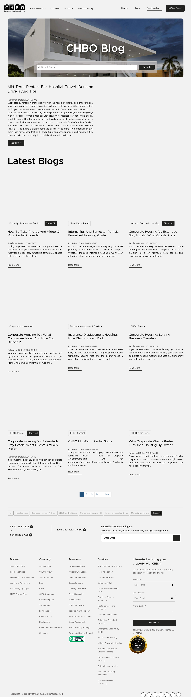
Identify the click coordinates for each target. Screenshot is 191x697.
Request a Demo (76, 583)
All (10, 513)
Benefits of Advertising (20, 583)
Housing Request (105, 572)
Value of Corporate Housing (145, 223)
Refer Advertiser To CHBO (80, 616)
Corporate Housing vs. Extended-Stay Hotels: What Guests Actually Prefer (33, 445)
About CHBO (45, 566)
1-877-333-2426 (21, 526)
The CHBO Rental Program (110, 566)
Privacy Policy (45, 616)
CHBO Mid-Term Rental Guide (90, 441)
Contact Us (68, 9)
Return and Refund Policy (50, 628)
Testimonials (45, 605)
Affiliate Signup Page (19, 589)
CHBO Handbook (76, 605)
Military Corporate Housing (110, 643)
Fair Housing (45, 611)
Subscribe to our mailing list (117, 526)
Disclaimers (44, 622)
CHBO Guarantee (46, 594)
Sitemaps (43, 633)
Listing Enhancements (107, 615)
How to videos (75, 600)
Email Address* (139, 593)
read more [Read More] (13, 265)
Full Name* (137, 579)
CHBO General (138, 326)
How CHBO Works (37, 9)
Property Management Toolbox (25, 223)
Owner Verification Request (81, 633)
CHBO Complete (46, 600)
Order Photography (77, 622)
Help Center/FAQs (77, 566)
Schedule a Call (21, 535)
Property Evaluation (77, 572)
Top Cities (55, 9)
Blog (41, 583)
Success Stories (46, 577)
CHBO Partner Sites (18, 594)
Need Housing (154, 8)
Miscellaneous (21, 513)
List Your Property (175, 8)
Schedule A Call (105, 583)
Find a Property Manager (80, 628)
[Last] (107, 494)
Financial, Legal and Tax (116, 513)
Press (41, 589)
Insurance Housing (85, 9)
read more (16, 143)
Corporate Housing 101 (21, 326)
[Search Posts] (87, 67)
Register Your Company (79, 611)
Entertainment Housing (108, 666)
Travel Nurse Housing (107, 638)
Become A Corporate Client (22, 577)
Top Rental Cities (17, 572)
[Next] (98, 494)
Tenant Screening (76, 594)
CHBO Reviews (46, 572)
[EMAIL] (176, 538)
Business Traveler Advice (43, 513)
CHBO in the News (140, 433)
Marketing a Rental (79, 223)
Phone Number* (139, 606)
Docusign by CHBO (77, 589)
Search (147, 67)
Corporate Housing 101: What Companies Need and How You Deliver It (31, 338)
